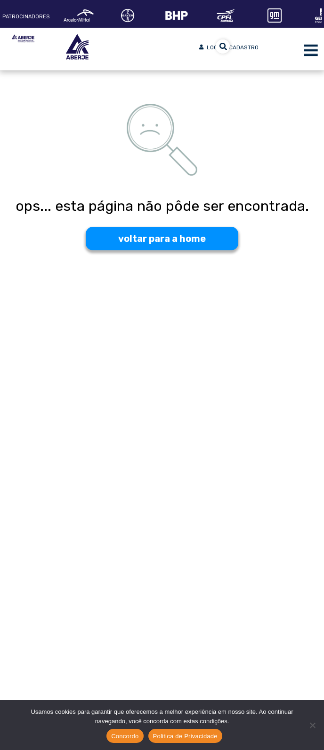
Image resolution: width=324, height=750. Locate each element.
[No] (312, 725)
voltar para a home (162, 238)
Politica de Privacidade (185, 736)
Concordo (124, 736)
